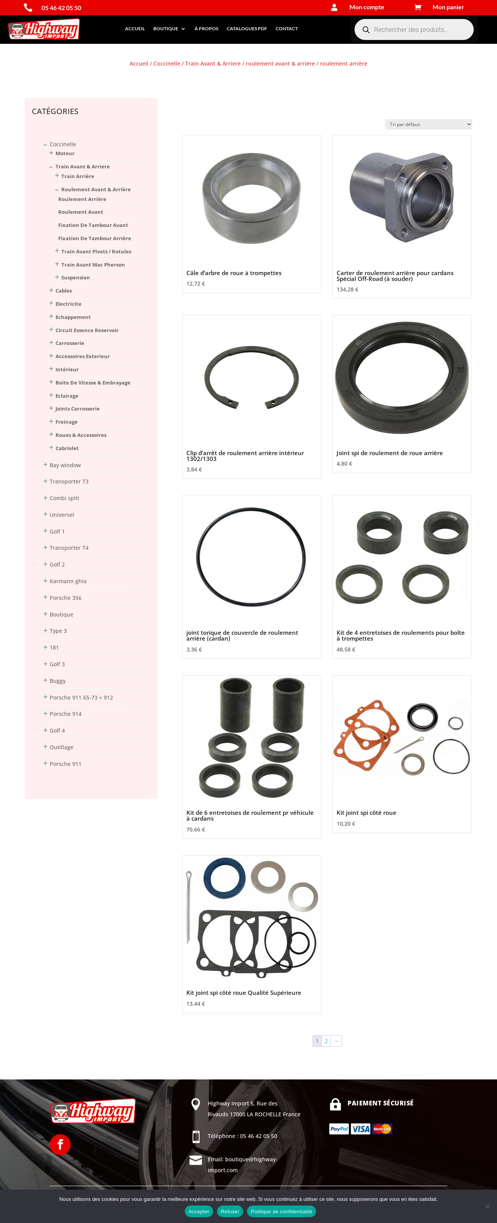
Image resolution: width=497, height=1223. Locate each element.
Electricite (69, 303)
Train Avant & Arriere (213, 63)
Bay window (65, 465)
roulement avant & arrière (280, 63)
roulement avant (80, 211)
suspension (75, 277)
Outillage (61, 747)
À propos (206, 28)
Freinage (67, 421)
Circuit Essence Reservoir (87, 330)
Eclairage (67, 395)
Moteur (65, 153)
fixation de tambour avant (93, 225)
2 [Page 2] (326, 1041)
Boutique (165, 28)
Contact (287, 28)
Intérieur (67, 369)
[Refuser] (487, 1206)
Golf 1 (57, 531)
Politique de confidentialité (281, 1211)
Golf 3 (57, 664)
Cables (64, 290)
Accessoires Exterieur (83, 356)
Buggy (58, 680)
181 (54, 647)
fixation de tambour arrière (94, 238)
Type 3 (58, 630)
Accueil (135, 28)
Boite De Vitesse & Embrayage (93, 382)
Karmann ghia (68, 581)
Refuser (230, 1211)
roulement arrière (82, 199)
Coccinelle (166, 63)
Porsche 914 (66, 713)
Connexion (39, 77)
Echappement (73, 317)
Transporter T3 (69, 481)
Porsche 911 (66, 763)
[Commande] (428, 124)
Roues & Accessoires (81, 434)
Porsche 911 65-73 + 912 (81, 697)
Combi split (64, 498)
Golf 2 (57, 564)
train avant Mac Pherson (93, 264)
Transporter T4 (69, 547)
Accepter (199, 1211)
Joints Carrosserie (78, 408)
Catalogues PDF (247, 28)
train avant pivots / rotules (96, 251)
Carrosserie (70, 343)
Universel (62, 514)
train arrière (77, 176)
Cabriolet (67, 448)
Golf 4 (57, 730)
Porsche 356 (66, 597)
